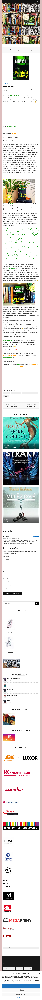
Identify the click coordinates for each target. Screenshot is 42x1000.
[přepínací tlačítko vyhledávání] (37, 1)
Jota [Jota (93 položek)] (28, 959)
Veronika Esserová (9, 64)
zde (18, 339)
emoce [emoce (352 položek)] (27, 950)
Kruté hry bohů (10, 664)
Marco (8, 675)
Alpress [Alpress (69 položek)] (19, 943)
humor (13, 368)
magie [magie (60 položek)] (19, 965)
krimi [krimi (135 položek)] (24, 962)
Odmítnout (21, 990)
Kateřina (10, 627)
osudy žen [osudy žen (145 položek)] (31, 968)
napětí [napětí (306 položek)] (22, 968)
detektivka (6, 368)
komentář (6, 531)
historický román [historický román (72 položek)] (18, 956)
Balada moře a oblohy (10, 422)
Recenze (6, 58)
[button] (39, 973)
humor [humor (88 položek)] (13, 959)
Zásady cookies (20, 997)
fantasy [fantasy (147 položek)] (29, 953)
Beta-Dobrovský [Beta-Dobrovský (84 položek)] (9, 946)
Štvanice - (6, 511)
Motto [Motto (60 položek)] (14, 968)
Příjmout (21, 986)
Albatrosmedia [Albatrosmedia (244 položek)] (9, 943)
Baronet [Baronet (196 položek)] (28, 943)
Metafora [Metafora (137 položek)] (28, 965)
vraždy (5, 371)
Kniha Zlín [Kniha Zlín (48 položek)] (16, 962)
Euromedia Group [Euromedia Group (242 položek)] (18, 953)
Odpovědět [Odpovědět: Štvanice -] (36, 511)
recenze (30, 368)
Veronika (10, 608)
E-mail (5, 554)
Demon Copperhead (12, 659)
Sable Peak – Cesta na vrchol (14, 653)
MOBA (24, 368)
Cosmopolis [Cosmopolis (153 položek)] (30, 946)
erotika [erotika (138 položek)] (7, 953)
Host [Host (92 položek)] (6, 959)
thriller (35, 368)
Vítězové (6, 496)
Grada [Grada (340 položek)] (7, 956)
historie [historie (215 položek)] (28, 956)
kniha (19, 368)
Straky (6, 458)
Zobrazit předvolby (21, 994)
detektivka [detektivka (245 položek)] (8, 950)
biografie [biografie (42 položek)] (20, 946)
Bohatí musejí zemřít (12, 670)
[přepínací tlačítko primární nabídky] (21, 21)
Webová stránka (8, 561)
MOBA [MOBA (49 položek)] (6, 968)
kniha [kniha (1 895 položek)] (7, 962)
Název (5, 547)
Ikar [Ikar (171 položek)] (21, 959)
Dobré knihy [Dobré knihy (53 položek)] (18, 950)
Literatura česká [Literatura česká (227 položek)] (9, 965)
